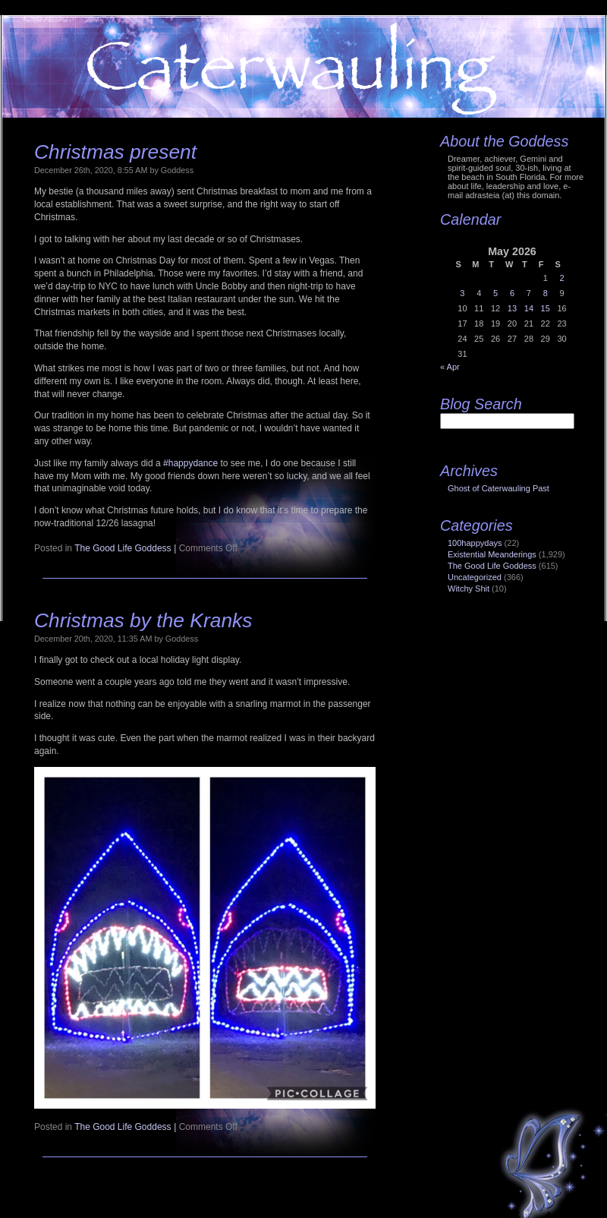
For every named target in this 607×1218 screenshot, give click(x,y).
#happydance (190, 463)
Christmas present (115, 151)
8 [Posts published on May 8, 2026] (545, 293)
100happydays (475, 542)
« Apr (450, 366)
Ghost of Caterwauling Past (498, 488)
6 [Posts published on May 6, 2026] (512, 293)
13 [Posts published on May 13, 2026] (512, 308)
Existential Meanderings (492, 554)
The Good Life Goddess (122, 548)
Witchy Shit (468, 588)
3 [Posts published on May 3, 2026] (462, 293)
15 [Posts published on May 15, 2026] (545, 308)
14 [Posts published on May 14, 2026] (528, 308)
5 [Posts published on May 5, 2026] (495, 293)
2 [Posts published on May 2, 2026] (561, 277)
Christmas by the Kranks (143, 620)
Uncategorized (475, 577)
